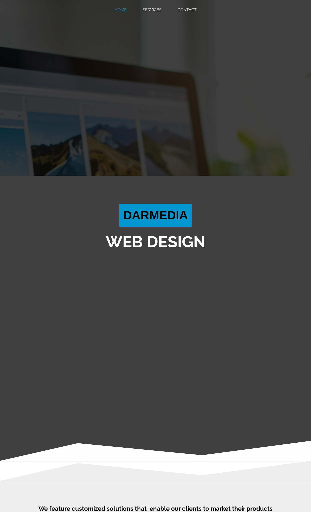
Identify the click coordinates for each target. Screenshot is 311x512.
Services (152, 10)
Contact (187, 10)
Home (121, 10)
